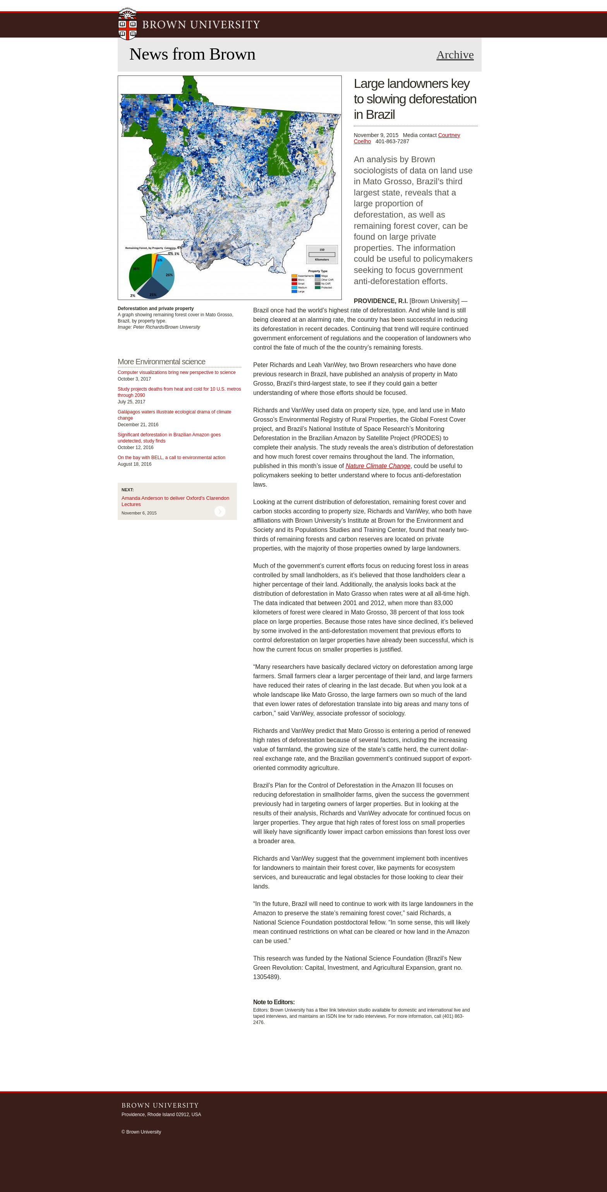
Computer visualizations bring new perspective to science (177, 372)
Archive (455, 54)
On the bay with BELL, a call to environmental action (171, 457)
